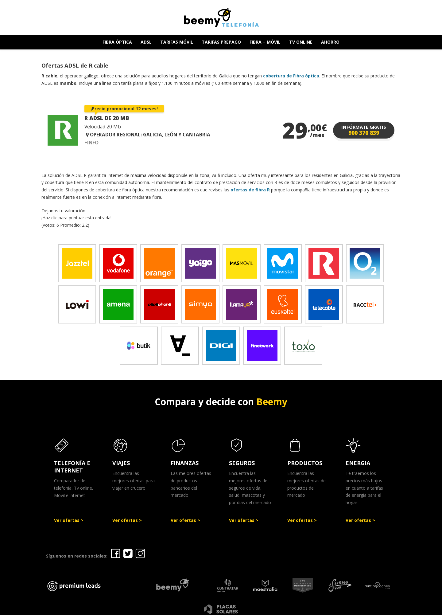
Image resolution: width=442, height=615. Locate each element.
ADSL (146, 42)
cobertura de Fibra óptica (291, 76)
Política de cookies (311, 608)
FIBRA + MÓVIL (265, 42)
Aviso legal (211, 608)
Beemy (271, 401)
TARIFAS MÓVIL (176, 42)
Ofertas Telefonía (170, 608)
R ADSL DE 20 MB (106, 118)
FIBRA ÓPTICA (117, 42)
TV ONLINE (300, 42)
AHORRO (330, 42)
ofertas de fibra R (250, 190)
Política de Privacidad (256, 608)
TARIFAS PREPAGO (221, 42)
